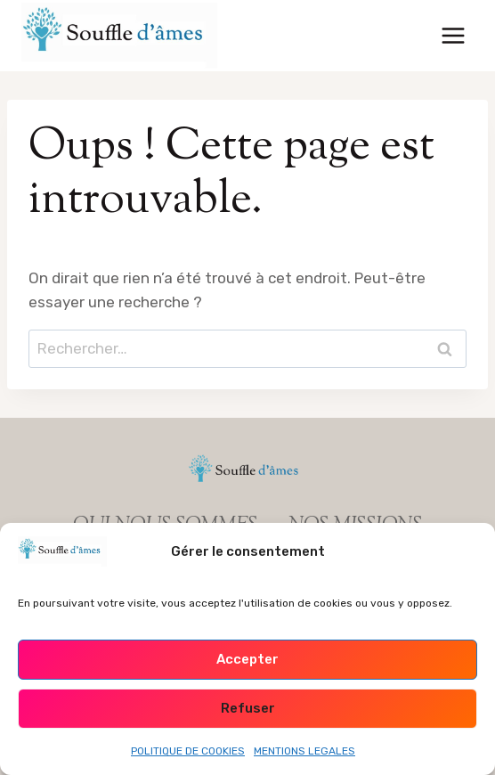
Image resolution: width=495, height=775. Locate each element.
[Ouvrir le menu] (453, 35)
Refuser (248, 708)
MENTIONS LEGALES (304, 751)
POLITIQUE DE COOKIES (188, 751)
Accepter (247, 659)
